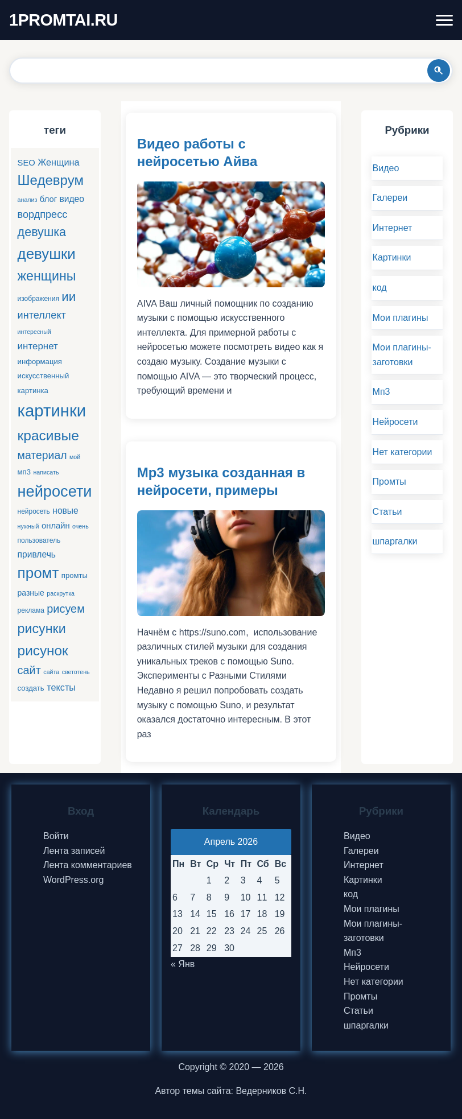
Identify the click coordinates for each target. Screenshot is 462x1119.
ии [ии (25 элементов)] (68, 297)
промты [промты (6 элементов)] (74, 575)
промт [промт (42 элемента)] (38, 572)
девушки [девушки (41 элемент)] (47, 254)
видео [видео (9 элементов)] (72, 199)
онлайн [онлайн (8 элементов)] (56, 525)
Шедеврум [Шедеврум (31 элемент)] (51, 180)
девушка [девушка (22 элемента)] (42, 232)
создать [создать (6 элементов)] (31, 688)
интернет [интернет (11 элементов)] (38, 346)
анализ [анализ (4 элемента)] (28, 199)
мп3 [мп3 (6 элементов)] (24, 472)
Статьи (387, 512)
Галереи (390, 198)
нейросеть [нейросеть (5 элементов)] (34, 511)
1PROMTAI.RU (63, 20)
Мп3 (381, 392)
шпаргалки (395, 541)
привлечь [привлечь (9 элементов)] (37, 554)
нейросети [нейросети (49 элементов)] (55, 491)
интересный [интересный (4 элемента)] (34, 331)
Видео (386, 168)
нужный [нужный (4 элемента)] (28, 526)
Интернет (392, 228)
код (380, 287)
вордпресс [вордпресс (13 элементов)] (43, 214)
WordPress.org (73, 880)
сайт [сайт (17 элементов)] (29, 670)
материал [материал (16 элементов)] (42, 455)
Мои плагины (400, 318)
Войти (56, 836)
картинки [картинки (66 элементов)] (52, 410)
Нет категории (402, 452)
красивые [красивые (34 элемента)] (48, 435)
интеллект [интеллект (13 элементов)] (42, 315)
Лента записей (74, 851)
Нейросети (395, 422)
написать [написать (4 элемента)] (46, 472)
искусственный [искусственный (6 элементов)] (43, 375)
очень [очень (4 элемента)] (80, 526)
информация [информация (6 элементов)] (40, 361)
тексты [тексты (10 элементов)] (61, 687)
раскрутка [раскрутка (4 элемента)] (61, 593)
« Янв (183, 964)
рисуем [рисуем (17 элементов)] (66, 608)
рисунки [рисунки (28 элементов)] (42, 628)
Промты (389, 481)
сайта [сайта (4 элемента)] (51, 671)
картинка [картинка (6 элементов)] (33, 390)
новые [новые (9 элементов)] (65, 510)
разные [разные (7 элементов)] (31, 592)
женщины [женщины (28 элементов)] (47, 276)
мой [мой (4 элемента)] (74, 456)
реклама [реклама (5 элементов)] (31, 610)
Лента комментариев (87, 865)
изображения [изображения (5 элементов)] (38, 299)
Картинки (392, 257)
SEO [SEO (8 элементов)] (26, 162)
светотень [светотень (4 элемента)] (76, 671)
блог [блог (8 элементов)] (48, 199)
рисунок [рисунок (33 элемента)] (43, 650)
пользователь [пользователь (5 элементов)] (39, 540)
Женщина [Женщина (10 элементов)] (58, 162)
